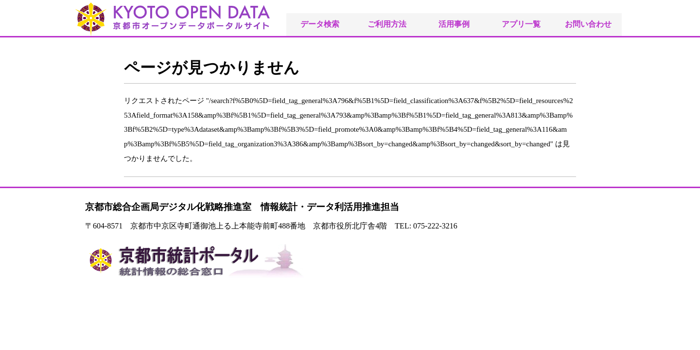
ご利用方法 (387, 24)
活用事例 (454, 24)
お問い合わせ (588, 24)
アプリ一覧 (521, 24)
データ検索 (319, 24)
